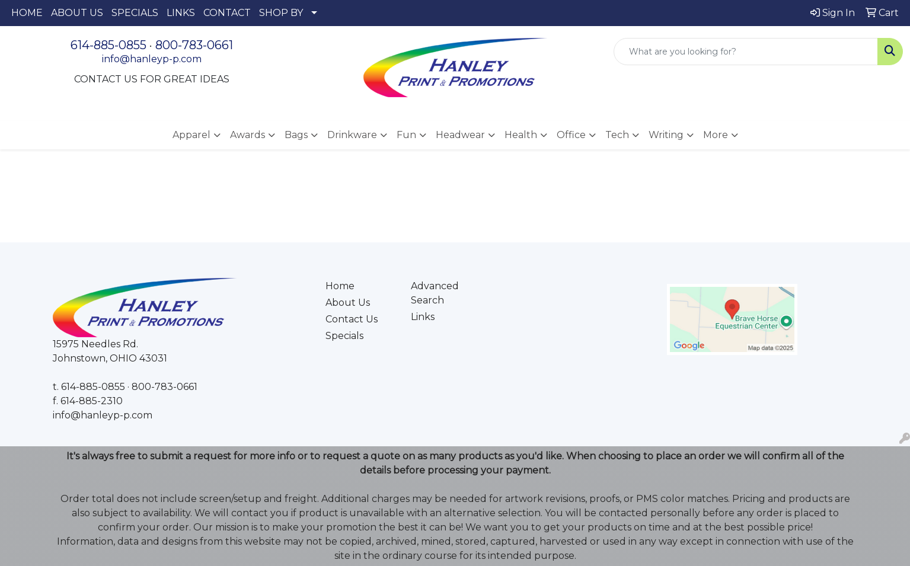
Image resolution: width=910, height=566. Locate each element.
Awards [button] (247, 134)
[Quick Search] (746, 51)
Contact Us (351, 319)
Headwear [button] (460, 134)
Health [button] (521, 134)
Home (340, 286)
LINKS (181, 12)
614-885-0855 (108, 45)
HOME (27, 12)
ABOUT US (77, 12)
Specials (344, 335)
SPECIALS (134, 12)
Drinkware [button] (352, 134)
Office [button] (571, 134)
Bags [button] (296, 134)
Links (423, 316)
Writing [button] (666, 134)
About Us (347, 302)
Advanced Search (435, 293)
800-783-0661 (194, 45)
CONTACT (227, 12)
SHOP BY (281, 12)
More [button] (715, 134)
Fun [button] (406, 134)
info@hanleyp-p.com (152, 59)
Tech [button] (617, 134)
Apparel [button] (191, 134)
